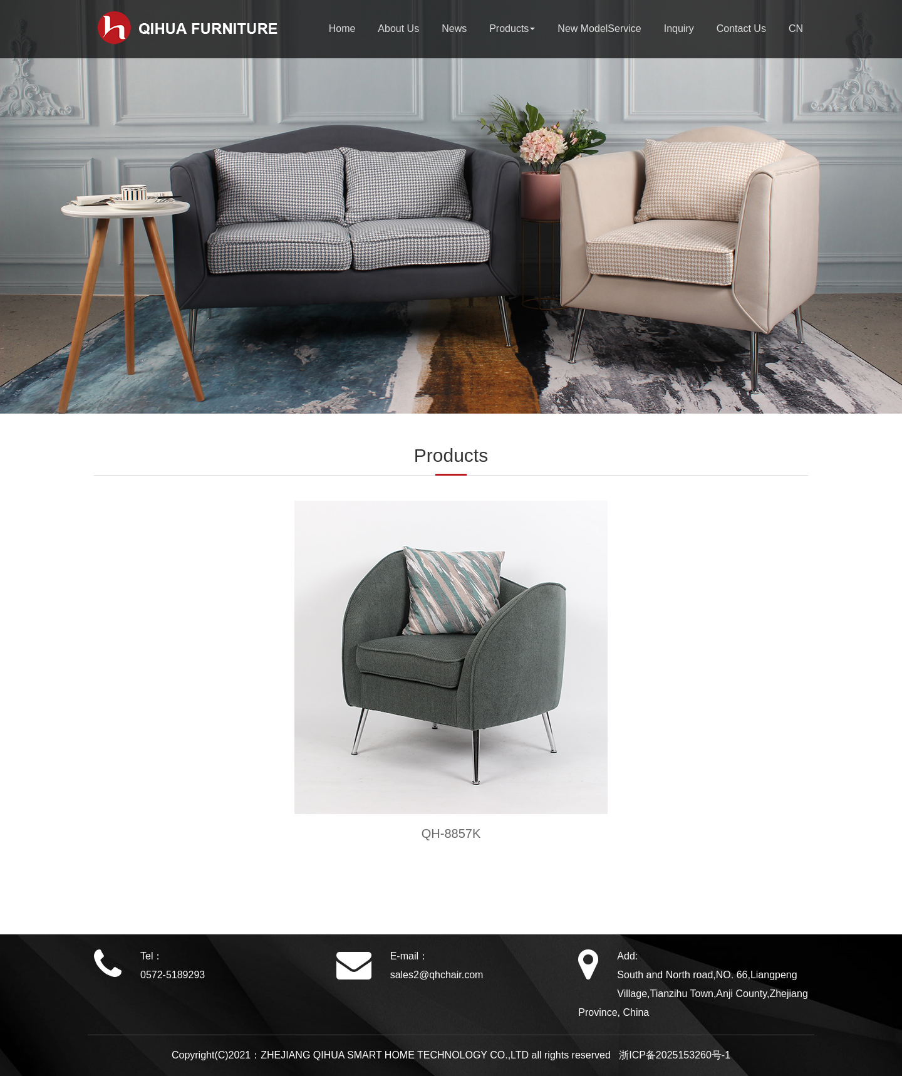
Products (512, 28)
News (454, 28)
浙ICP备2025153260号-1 (671, 1055)
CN (796, 28)
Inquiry (679, 28)
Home (342, 28)
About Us (398, 28)
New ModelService (599, 28)
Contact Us (741, 28)
